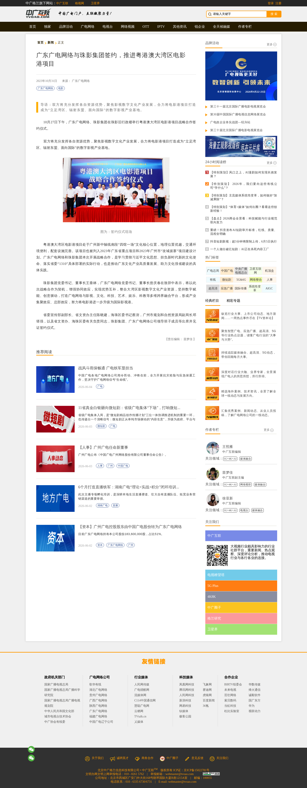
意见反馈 (194, 758)
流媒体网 (140, 695)
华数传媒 (255, 684)
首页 (32, 26)
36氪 (206, 705)
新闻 (51, 42)
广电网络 (87, 26)
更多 (272, 44)
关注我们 (219, 758)
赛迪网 (207, 689)
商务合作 (144, 758)
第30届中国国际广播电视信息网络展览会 (238, 114)
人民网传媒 (141, 684)
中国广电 (123, 465)
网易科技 (185, 705)
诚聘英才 (119, 758)
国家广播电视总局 (56, 684)
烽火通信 (255, 689)
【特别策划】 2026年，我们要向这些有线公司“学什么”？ (243, 185)
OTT (146, 26)
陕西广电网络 (98, 705)
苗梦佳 (227, 472)
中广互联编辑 (231, 451)
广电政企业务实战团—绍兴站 (230, 122)
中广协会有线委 (54, 721)
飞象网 (207, 684)
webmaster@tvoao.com (179, 774)
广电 (100, 386)
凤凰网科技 (186, 684)
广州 (110, 465)
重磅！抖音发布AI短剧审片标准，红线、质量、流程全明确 (243, 231)
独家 (47, 26)
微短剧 (101, 426)
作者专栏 (245, 26)
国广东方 (255, 700)
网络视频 (128, 26)
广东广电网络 (45, 88)
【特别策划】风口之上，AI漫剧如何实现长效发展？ (243, 174)
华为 (255, 705)
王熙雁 (227, 446)
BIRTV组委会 (233, 684)
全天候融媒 (221, 26)
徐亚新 (227, 498)
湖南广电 (102, 505)
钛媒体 (183, 711)
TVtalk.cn (140, 716)
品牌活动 (66, 26)
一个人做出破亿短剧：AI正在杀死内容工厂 (239, 249)
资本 (100, 545)
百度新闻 (209, 700)
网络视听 (245, 484)
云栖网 (138, 711)
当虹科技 (230, 705)
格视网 (79, 3)
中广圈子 (169, 758)
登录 (271, 3)
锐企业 (200, 26)
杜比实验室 (231, 711)
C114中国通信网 (145, 700)
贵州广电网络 (98, 695)
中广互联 (62, 3)
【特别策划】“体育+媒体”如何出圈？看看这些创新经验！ (243, 208)
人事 (100, 465)
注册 (278, 3)
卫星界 (95, 3)
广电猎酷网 (141, 689)
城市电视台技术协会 (57, 716)
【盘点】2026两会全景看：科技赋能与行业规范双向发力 (243, 220)
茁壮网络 (230, 695)
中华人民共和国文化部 (59, 711)
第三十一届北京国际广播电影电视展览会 (238, 106)
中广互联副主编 (233, 477)
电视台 (108, 26)
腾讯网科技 (186, 689)
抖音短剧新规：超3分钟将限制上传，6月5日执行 (243, 241)
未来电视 (230, 689)
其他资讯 (180, 26)
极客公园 (185, 716)
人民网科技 (186, 695)
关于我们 (94, 758)
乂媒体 (138, 721)
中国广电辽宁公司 (101, 721)
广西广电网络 (98, 700)
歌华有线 (95, 684)
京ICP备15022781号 (196, 770)
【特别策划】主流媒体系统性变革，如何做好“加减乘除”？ (243, 197)
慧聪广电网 (141, 705)
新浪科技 (185, 700)
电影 (60, 88)
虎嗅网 (207, 695)
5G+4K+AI (230, 458)
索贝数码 (230, 700)
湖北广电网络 (98, 689)
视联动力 (255, 711)
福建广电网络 (98, 716)
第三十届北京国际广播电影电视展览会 (236, 130)
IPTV (161, 26)
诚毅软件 (255, 695)
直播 (115, 505)
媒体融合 (245, 458)
